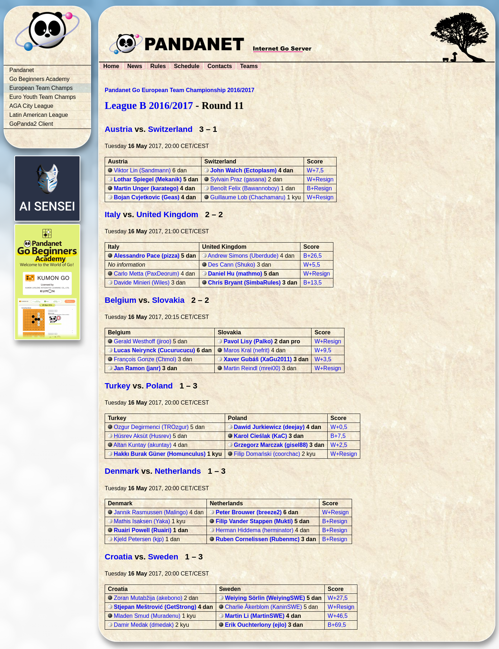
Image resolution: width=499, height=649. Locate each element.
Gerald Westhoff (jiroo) (142, 341)
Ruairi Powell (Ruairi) (142, 530)
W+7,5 (315, 170)
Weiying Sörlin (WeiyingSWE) (265, 598)
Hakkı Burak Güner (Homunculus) (159, 454)
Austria (118, 129)
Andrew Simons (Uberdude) (243, 256)
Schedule (186, 66)
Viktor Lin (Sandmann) (142, 170)
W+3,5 (322, 359)
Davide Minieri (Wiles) (142, 283)
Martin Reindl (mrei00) (252, 368)
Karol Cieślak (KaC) (260, 436)
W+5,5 (311, 265)
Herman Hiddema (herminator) (255, 530)
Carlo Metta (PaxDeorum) (146, 274)
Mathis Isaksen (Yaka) (142, 521)
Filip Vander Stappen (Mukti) (254, 521)
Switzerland (170, 129)
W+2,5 (339, 445)
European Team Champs (41, 88)
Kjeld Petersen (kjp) (139, 539)
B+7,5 (338, 436)
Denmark (122, 471)
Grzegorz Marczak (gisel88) (271, 445)
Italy (113, 214)
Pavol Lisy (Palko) (248, 341)
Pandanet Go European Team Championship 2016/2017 (180, 90)
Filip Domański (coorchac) (267, 454)
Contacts (220, 66)
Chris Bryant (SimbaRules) (244, 283)
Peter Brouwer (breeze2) (249, 512)
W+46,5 (338, 616)
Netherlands (178, 471)
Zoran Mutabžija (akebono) (148, 598)
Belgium (120, 300)
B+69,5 (337, 625)
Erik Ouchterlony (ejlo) (255, 625)
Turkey (117, 385)
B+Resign (319, 188)
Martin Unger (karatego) (146, 188)
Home (111, 66)
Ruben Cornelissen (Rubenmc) (258, 539)
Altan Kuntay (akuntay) (143, 445)
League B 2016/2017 (149, 105)
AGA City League (31, 106)
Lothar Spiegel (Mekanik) (147, 179)
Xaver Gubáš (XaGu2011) (258, 359)
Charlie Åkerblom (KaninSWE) (263, 607)
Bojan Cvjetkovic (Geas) (146, 197)
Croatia (118, 556)
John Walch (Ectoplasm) (243, 170)
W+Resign (320, 179)
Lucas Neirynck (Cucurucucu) (154, 350)
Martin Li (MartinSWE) (254, 616)
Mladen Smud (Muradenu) (147, 616)
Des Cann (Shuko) (231, 265)
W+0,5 (339, 427)
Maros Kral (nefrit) (247, 350)
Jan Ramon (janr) (137, 368)
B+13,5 (312, 283)
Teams (249, 66)
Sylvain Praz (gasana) (238, 179)
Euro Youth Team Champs (42, 97)
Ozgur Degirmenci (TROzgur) (151, 427)
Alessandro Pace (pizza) (146, 256)
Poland (159, 385)
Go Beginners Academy (39, 79)
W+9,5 (322, 350)
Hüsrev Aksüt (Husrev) (142, 436)
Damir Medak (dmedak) (144, 625)
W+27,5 (338, 598)
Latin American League (38, 115)
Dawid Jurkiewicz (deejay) (269, 427)
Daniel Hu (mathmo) (235, 274)
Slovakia (168, 300)
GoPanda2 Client (31, 124)
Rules (158, 66)
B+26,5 (312, 256)
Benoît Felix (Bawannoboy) (244, 188)
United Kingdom (167, 214)
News (134, 66)
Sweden (163, 556)
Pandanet (21, 70)
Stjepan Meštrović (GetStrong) (155, 607)
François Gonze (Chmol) (145, 359)
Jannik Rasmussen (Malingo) (150, 512)
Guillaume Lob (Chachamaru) (248, 197)
